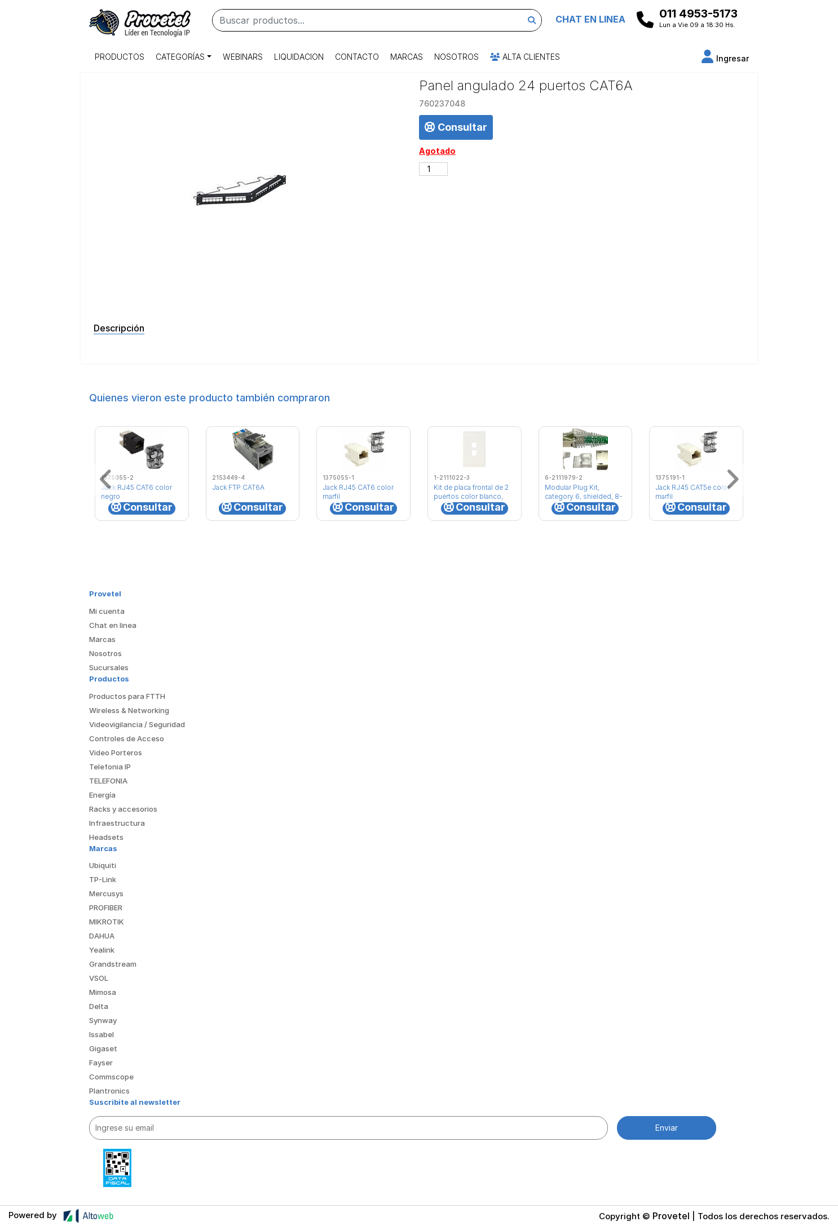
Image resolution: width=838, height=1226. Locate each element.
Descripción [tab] (119, 328)
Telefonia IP (110, 766)
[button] (725, 58)
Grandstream (112, 963)
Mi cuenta (107, 611)
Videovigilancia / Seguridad (137, 724)
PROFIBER (105, 907)
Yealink (101, 949)
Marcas (406, 56)
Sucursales (109, 667)
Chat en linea (112, 625)
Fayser (101, 1062)
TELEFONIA (108, 780)
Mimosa (102, 992)
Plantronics (109, 1090)
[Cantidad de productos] (433, 169)
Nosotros (456, 56)
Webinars (243, 56)
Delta (98, 1006)
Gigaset (103, 1048)
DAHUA (101, 935)
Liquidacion (299, 56)
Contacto (357, 56)
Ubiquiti (102, 865)
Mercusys (106, 893)
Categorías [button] (180, 56)
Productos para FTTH (127, 696)
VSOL (98, 977)
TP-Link (102, 879)
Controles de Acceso (126, 738)
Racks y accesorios (123, 808)
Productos (119, 56)
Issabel (101, 1034)
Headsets (106, 837)
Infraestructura (117, 822)
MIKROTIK (106, 921)
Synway (103, 1020)
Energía (102, 794)
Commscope (111, 1076)
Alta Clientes (525, 56)
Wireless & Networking (129, 710)
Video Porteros (115, 752)
